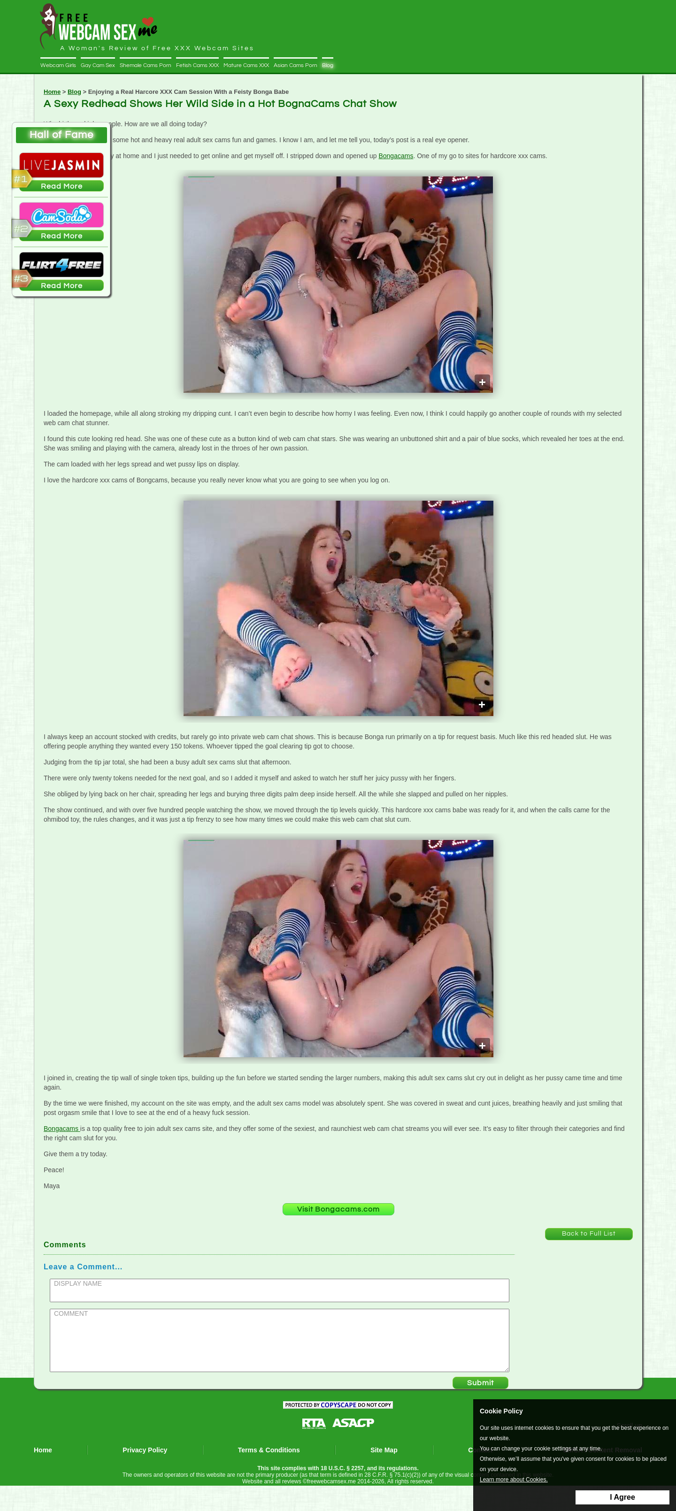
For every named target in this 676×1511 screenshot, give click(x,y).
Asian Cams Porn (295, 65)
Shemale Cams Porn (145, 65)
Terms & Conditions (269, 1450)
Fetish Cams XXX (197, 65)
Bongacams (395, 156)
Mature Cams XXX (246, 65)
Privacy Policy (145, 1450)
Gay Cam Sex (98, 65)
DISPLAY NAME (78, 1283)
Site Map (384, 1450)
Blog (327, 65)
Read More (62, 186)
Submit (480, 1383)
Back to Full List (589, 1233)
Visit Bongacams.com (338, 1209)
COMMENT (71, 1313)
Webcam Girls (58, 65)
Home (52, 91)
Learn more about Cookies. (514, 1480)
